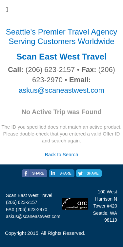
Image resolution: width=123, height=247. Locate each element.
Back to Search (61, 154)
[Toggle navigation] (7, 11)
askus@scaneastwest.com (61, 90)
